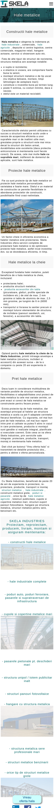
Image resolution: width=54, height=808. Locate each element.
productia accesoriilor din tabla (22, 289)
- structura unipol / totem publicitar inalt (27, 679)
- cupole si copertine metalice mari (27, 630)
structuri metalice (12, 490)
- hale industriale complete (27, 581)
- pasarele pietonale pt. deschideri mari (27, 663)
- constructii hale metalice (27, 555)
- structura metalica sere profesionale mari (27, 750)
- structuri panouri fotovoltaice (27, 693)
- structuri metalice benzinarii (27, 762)
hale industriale (11, 44)
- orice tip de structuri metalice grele (27, 784)
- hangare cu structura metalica (27, 719)
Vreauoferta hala (27, 799)
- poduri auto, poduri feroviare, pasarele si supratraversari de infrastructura (27, 598)
